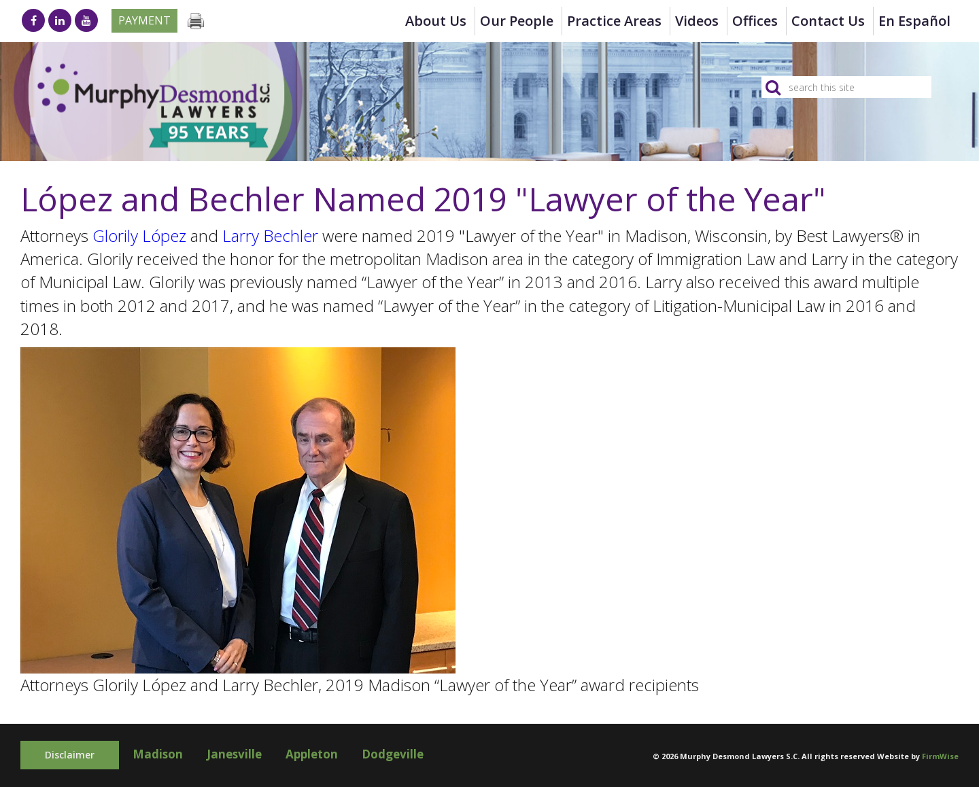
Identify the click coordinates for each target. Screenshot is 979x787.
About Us (435, 21)
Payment (144, 20)
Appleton (312, 754)
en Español (914, 21)
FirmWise (940, 756)
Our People (516, 21)
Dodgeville (393, 754)
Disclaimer (70, 754)
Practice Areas (614, 21)
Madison (158, 754)
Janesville (234, 754)
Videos (697, 21)
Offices (755, 21)
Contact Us (828, 21)
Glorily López (139, 235)
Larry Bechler (270, 235)
